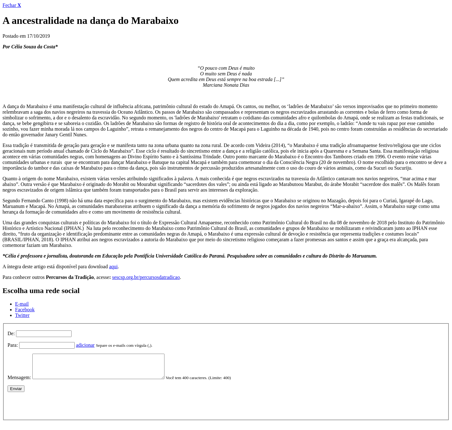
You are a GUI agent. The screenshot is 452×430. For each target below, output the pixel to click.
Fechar (12, 5)
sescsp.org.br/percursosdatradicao (146, 277)
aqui (113, 266)
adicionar (85, 345)
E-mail (22, 304)
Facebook (25, 309)
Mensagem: (19, 382)
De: (11, 333)
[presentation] (55, 409)
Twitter (22, 315)
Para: (13, 345)
